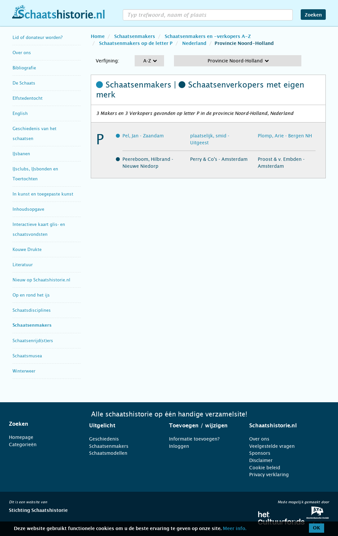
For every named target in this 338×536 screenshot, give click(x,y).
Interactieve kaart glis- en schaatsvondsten (39, 229)
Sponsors (259, 453)
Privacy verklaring (269, 474)
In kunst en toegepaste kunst (43, 194)
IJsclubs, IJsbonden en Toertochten (35, 173)
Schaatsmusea (27, 355)
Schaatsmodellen (108, 453)
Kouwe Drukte (27, 249)
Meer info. (234, 528)
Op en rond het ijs (31, 295)
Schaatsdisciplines (32, 310)
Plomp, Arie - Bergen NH (285, 135)
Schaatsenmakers (32, 325)
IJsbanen (21, 153)
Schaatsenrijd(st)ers (33, 340)
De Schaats (24, 83)
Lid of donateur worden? (37, 37)
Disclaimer (261, 460)
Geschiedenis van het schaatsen (34, 133)
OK (316, 528)
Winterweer (24, 371)
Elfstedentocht (28, 98)
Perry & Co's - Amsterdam (219, 159)
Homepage (21, 437)
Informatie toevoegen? (194, 439)
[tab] (41, 424)
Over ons (22, 52)
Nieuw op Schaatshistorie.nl (41, 279)
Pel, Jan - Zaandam (143, 135)
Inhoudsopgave (28, 209)
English (20, 113)
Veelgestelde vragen (272, 446)
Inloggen (179, 446)
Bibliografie (24, 67)
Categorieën (23, 444)
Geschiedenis (104, 439)
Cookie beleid (264, 467)
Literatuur (23, 264)
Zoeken (313, 15)
